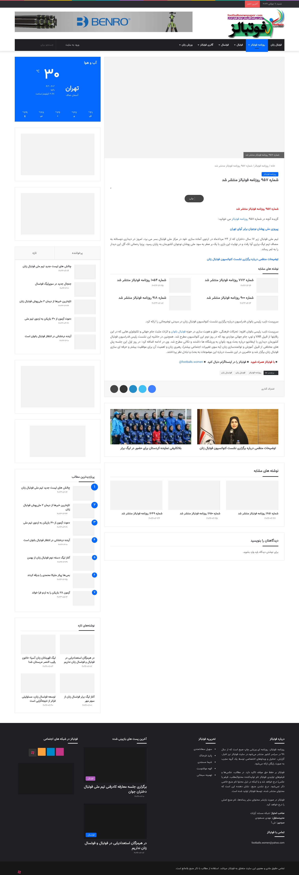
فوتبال (240, 42)
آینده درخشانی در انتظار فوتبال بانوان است (46, 334)
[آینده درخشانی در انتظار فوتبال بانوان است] (83, 340)
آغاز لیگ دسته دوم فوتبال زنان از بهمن (48, 557)
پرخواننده (77, 250)
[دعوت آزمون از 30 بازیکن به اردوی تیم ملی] (83, 322)
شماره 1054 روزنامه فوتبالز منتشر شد (141, 277)
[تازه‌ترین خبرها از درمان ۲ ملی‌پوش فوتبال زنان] (83, 305)
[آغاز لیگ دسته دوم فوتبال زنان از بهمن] (83, 562)
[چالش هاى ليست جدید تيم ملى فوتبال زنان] (83, 270)
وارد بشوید (248, 553)
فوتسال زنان (226, 369)
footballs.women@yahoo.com (268, 842)
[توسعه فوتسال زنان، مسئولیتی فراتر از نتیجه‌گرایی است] (38, 682)
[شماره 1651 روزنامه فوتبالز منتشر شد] (252, 496)
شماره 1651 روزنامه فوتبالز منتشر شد (258, 515)
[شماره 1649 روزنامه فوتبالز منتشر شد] (136, 496)
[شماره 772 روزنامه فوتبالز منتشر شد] (267, 282)
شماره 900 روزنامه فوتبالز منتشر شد (230, 294)
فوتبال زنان (276, 42)
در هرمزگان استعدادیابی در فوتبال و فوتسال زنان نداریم (79, 659)
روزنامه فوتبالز (258, 42)
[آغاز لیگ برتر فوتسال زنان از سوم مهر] (77, 682)
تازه (34, 250)
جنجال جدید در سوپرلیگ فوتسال (52, 282)
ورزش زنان (187, 42)
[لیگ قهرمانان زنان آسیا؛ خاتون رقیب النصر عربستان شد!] (38, 644)
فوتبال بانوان (178, 328)
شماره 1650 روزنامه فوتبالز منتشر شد (200, 515)
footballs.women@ (191, 359)
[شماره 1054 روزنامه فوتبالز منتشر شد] (180, 282)
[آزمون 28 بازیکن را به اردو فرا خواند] (83, 597)
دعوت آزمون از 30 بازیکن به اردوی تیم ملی (46, 317)
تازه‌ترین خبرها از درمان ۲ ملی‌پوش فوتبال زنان (46, 301)
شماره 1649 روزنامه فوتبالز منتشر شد (141, 515)
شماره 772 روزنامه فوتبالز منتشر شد (229, 277)
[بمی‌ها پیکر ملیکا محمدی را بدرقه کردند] (83, 580)
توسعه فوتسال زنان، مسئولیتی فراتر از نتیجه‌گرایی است (39, 698)
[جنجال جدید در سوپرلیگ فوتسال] (83, 287)
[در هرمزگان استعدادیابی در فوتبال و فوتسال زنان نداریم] (77, 644)
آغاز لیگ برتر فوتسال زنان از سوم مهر (79, 698)
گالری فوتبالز (206, 42)
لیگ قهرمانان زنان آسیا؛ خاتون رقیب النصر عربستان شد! (39, 659)
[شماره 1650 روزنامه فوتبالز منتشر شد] (194, 496)
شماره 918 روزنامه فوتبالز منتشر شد (142, 294)
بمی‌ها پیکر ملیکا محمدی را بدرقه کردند (48, 575)
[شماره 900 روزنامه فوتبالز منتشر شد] (267, 300)
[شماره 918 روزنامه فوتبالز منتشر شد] (180, 300)
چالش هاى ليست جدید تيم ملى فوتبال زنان (45, 264)
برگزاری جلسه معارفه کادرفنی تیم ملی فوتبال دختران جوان (115, 789)
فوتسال (225, 42)
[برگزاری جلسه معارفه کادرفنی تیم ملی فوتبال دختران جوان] (115, 764)
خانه (274, 163)
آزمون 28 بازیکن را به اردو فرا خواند (51, 592)
